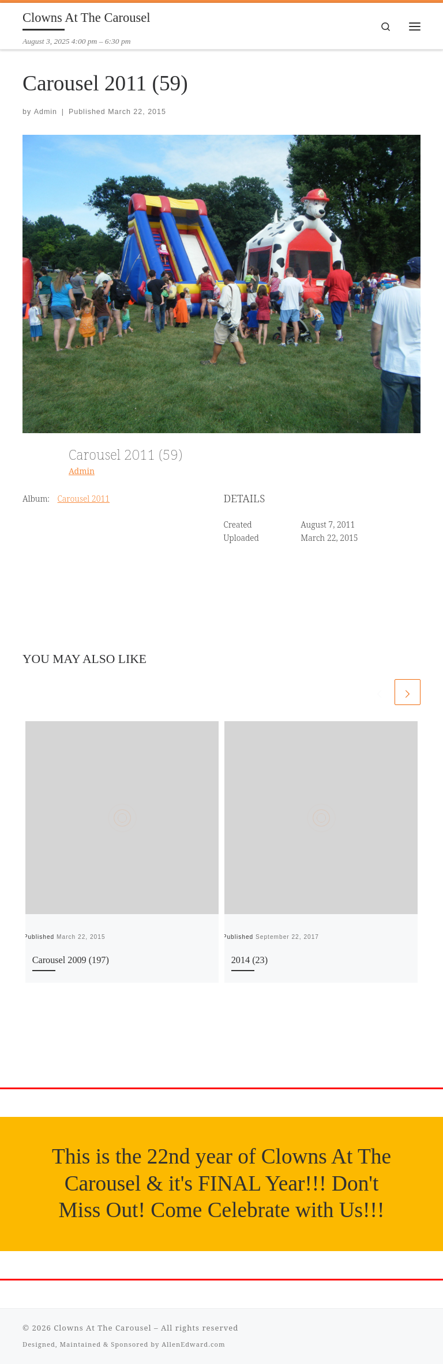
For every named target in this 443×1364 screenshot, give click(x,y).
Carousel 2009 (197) (70, 960)
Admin (45, 112)
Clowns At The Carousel (102, 1328)
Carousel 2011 (84, 498)
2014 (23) (249, 960)
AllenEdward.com (193, 1344)
